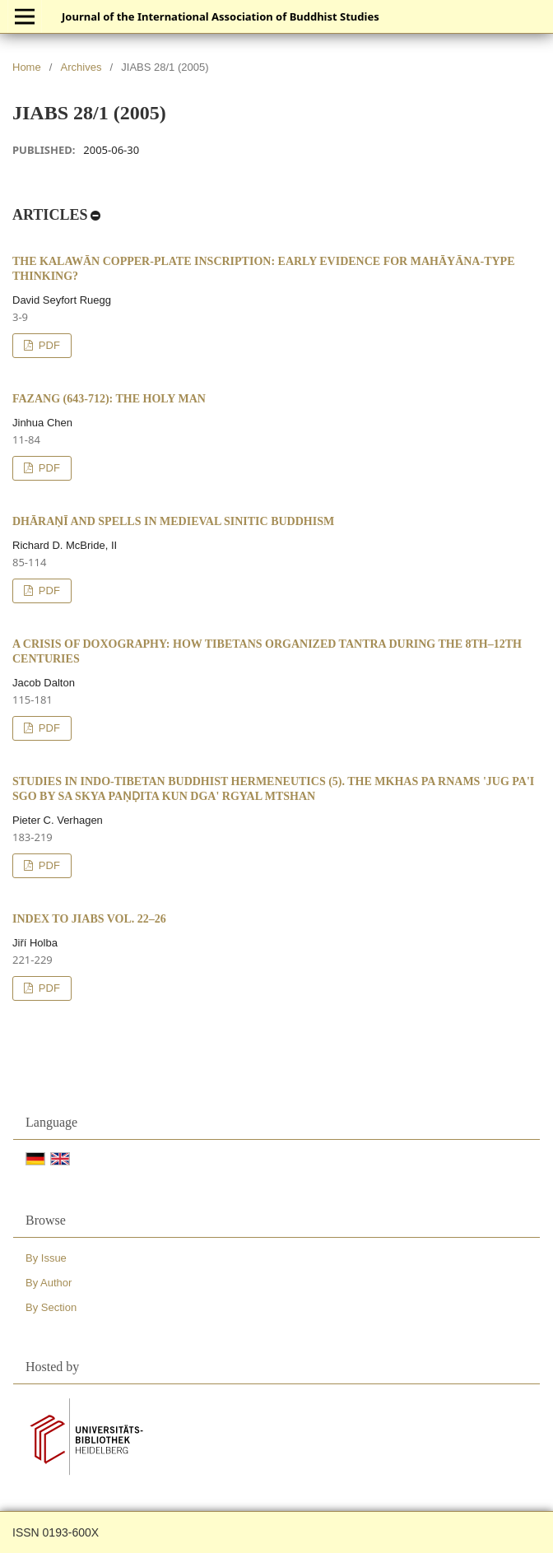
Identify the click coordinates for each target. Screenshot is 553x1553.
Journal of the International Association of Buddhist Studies (220, 16)
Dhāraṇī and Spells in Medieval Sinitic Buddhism (173, 521)
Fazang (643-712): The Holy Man (109, 399)
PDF (47, 345)
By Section (51, 1307)
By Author (49, 1282)
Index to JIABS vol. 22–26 (89, 919)
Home (26, 67)
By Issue (46, 1258)
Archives (81, 67)
